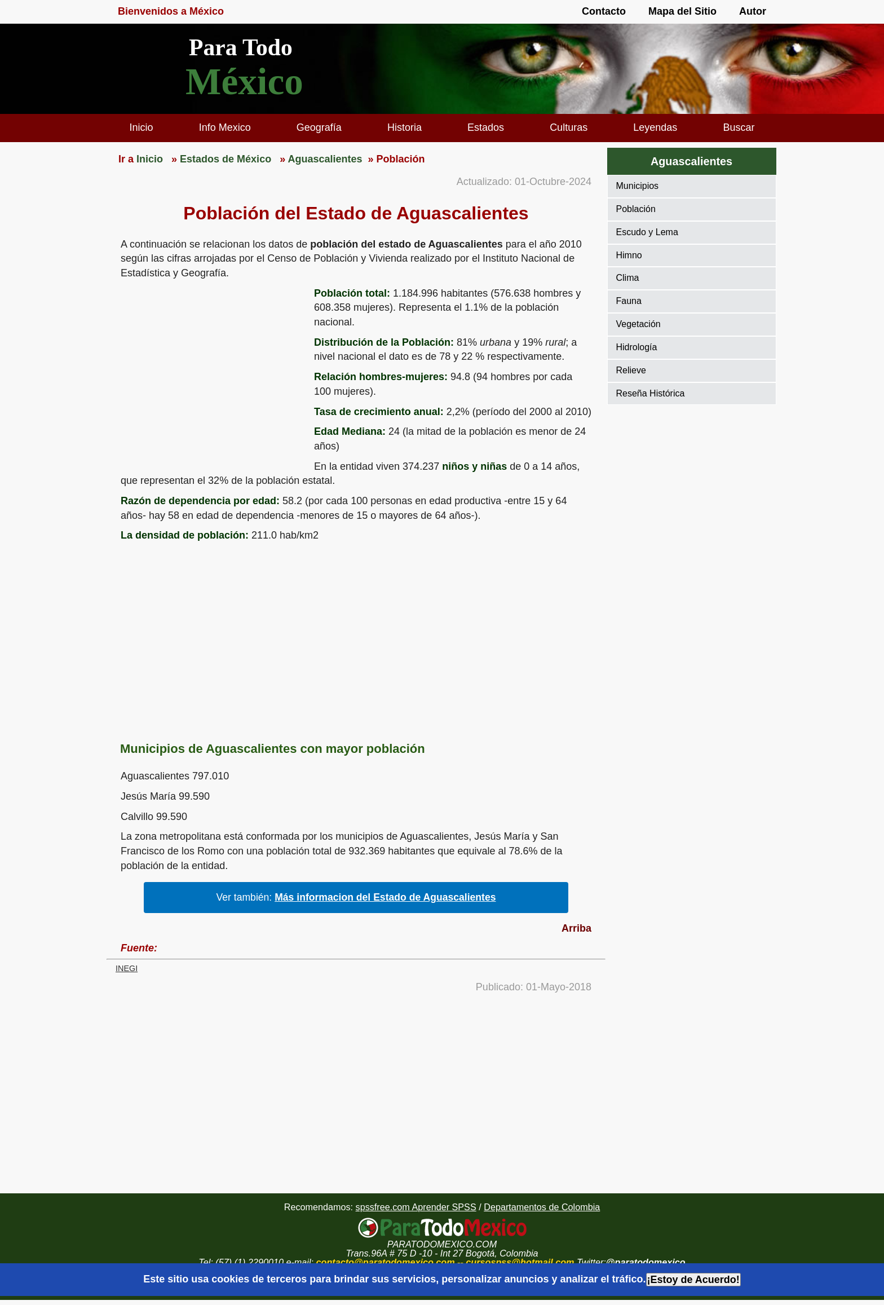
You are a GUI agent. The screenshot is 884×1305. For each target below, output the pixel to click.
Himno (629, 255)
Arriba (576, 928)
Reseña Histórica (650, 393)
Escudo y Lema (647, 232)
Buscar (738, 127)
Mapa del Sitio (682, 11)
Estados (485, 127)
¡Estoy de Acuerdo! (693, 1279)
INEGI (127, 968)
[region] (210, 374)
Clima (627, 278)
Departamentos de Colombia (542, 1207)
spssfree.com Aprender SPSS (416, 1207)
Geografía (319, 127)
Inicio (141, 127)
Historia (404, 127)
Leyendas (655, 127)
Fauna (629, 301)
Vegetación (638, 324)
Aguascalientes (691, 161)
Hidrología (636, 347)
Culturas (568, 127)
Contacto (604, 11)
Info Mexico (225, 127)
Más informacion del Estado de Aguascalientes (385, 897)
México (244, 81)
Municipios (637, 186)
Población (636, 209)
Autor (752, 11)
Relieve (631, 370)
